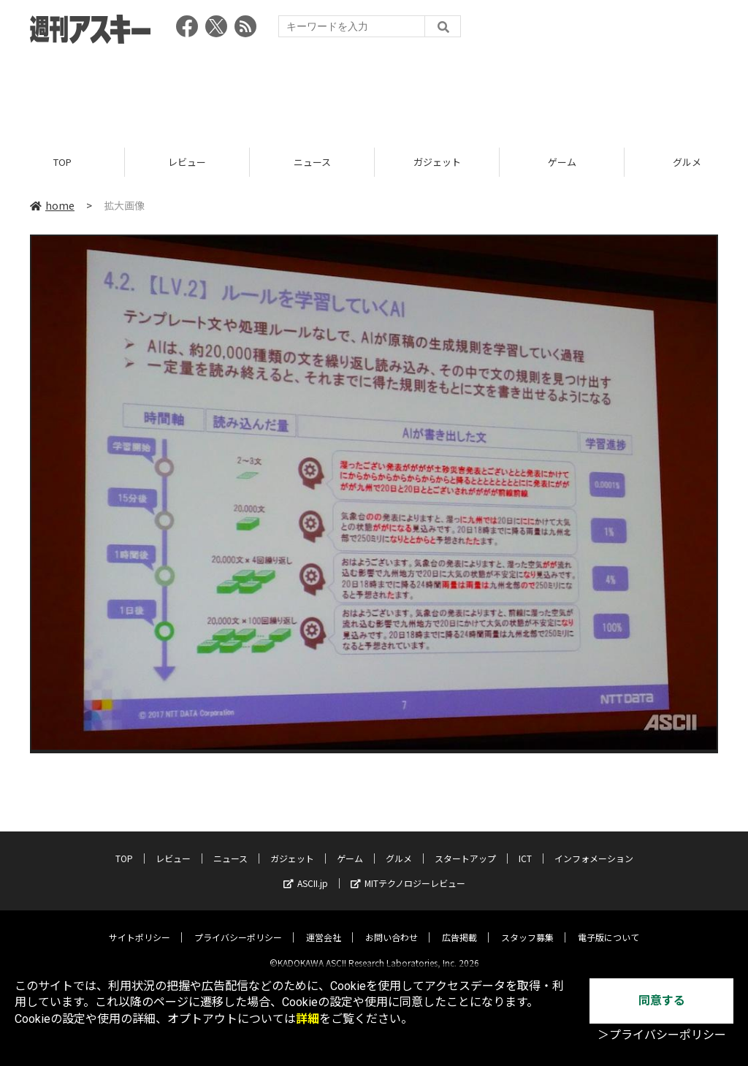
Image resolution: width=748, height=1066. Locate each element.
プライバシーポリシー (238, 925)
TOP (62, 163)
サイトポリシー (139, 925)
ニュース (312, 163)
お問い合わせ (391, 925)
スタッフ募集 (527, 925)
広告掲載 (459, 925)
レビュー (187, 163)
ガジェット (437, 163)
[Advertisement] (374, 91)
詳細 (307, 1019)
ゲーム (562, 163)
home (52, 206)
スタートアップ (465, 846)
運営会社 (323, 925)
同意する (661, 1001)
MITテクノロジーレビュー (408, 871)
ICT (525, 846)
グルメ (399, 846)
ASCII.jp (305, 871)
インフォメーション (593, 846)
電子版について (608, 925)
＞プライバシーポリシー (662, 1035)
